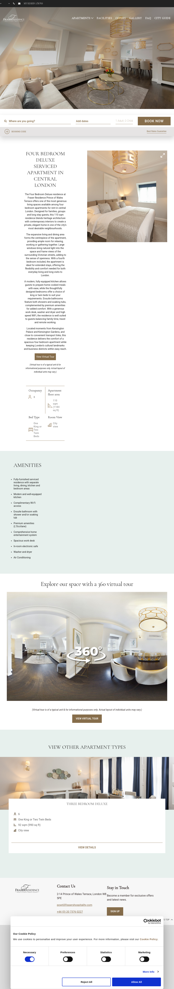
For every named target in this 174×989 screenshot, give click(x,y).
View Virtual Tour (87, 718)
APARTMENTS (81, 18)
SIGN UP (115, 911)
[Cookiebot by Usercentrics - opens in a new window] (146, 921)
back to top (164, 919)
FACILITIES (104, 18)
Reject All (86, 981)
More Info (148, 971)
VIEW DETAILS (87, 862)
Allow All (136, 981)
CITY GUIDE (162, 18)
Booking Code (19, 131)
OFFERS (120, 18)
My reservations (33, 3)
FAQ (148, 18)
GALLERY (135, 18)
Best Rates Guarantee (156, 131)
